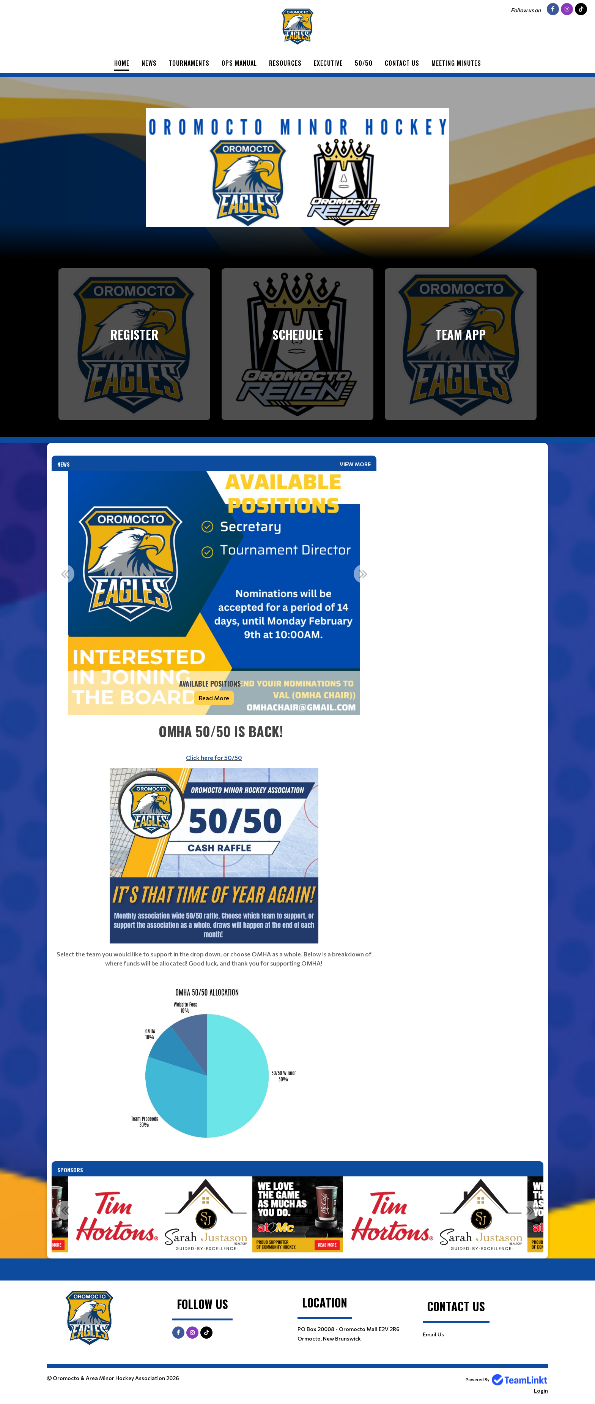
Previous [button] (64, 573)
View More (355, 464)
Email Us (433, 1334)
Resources (285, 63)
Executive (328, 63)
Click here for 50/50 (214, 757)
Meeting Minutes (456, 63)
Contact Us (402, 63)
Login (541, 1390)
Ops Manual (239, 63)
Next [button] (363, 573)
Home (121, 63)
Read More (214, 697)
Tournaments (189, 63)
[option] (214, 593)
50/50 (364, 63)
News (149, 63)
